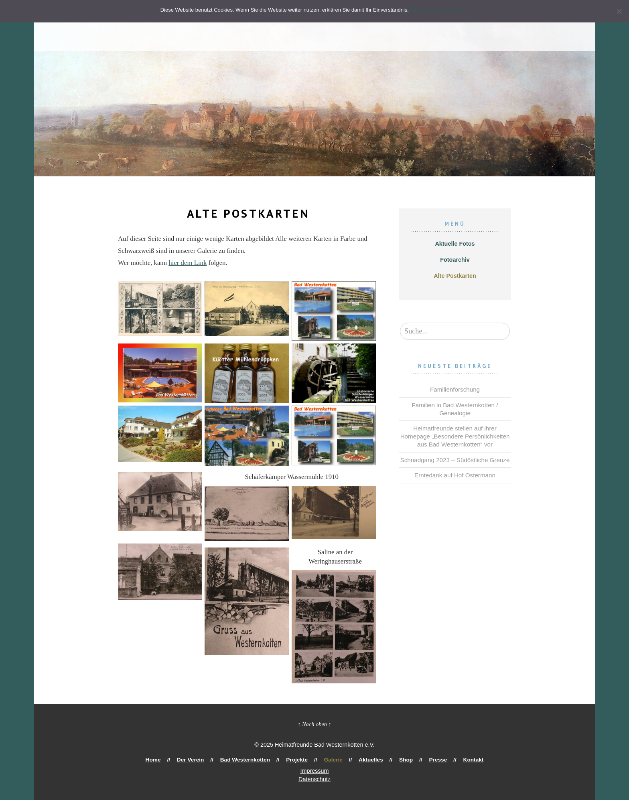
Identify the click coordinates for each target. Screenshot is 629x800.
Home (178, 760)
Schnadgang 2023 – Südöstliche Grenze (455, 460)
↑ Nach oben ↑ (314, 724)
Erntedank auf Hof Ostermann (454, 475)
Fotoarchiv (455, 260)
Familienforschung (455, 389)
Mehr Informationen (446, 10)
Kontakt (448, 760)
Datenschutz (314, 779)
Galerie (332, 760)
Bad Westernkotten (258, 760)
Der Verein (210, 760)
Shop (392, 760)
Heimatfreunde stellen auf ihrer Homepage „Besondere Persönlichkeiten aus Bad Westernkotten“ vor (455, 436)
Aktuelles (364, 760)
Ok (416, 10)
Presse (419, 760)
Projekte (302, 760)
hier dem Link (187, 263)
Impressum (314, 771)
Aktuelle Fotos (455, 243)
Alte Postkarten (455, 276)
